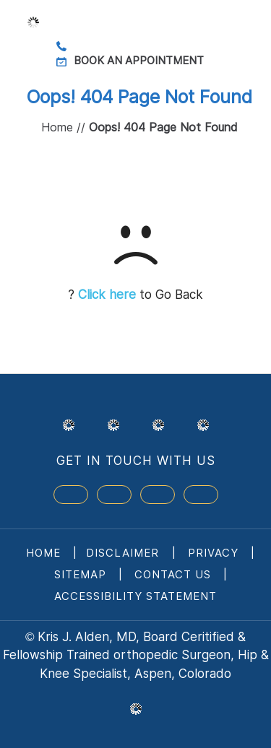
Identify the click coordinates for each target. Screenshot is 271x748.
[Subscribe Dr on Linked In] (201, 494)
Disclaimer (124, 553)
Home (57, 127)
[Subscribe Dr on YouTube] (157, 494)
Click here (107, 294)
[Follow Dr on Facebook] (70, 494)
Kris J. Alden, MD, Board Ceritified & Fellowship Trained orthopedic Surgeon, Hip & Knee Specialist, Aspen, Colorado (136, 655)
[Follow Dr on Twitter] (114, 494)
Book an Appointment (139, 60)
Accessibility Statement (135, 596)
